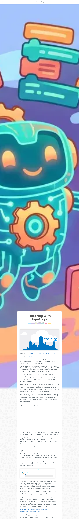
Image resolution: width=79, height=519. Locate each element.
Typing (22, 451)
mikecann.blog (39, 2)
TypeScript (32, 357)
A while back (48, 386)
